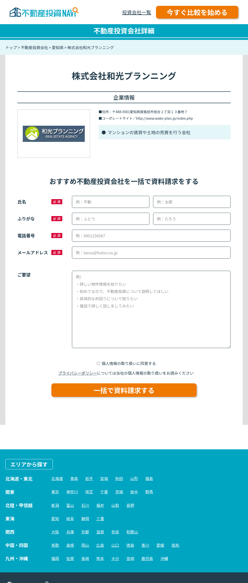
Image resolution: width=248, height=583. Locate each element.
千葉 (104, 492)
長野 (130, 505)
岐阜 (70, 518)
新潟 (55, 505)
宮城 (104, 478)
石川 (85, 505)
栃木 (134, 492)
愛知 (55, 518)
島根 (70, 545)
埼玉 (89, 492)
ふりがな (26, 218)
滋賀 (100, 532)
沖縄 (164, 558)
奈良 (115, 532)
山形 (134, 478)
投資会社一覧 (136, 12)
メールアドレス (32, 252)
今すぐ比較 (197, 12)
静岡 (85, 518)
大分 (115, 558)
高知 (175, 545)
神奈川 (72, 492)
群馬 (149, 492)
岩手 (89, 478)
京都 (85, 532)
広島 (100, 545)
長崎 (85, 558)
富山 (70, 505)
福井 (100, 505)
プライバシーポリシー (77, 373)
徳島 (130, 545)
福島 (149, 478)
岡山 (85, 545)
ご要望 (24, 274)
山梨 (115, 505)
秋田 (119, 478)
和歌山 (132, 532)
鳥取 (55, 545)
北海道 (57, 478)
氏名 (21, 201)
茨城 (119, 492)
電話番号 (26, 235)
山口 (115, 545)
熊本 (100, 558)
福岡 (55, 558)
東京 (55, 492)
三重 (100, 518)
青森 (74, 478)
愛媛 (160, 545)
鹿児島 (147, 558)
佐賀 (70, 558)
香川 (145, 545)
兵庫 (70, 532)
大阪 (55, 532)
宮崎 (130, 558)
